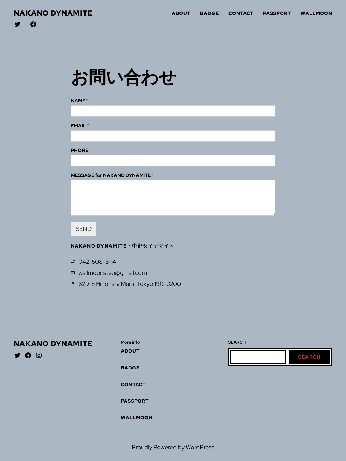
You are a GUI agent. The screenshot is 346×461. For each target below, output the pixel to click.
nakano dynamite (53, 13)
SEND (84, 229)
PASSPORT (277, 13)
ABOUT (181, 13)
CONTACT (241, 13)
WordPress (200, 447)
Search (309, 357)
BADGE (209, 13)
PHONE (79, 151)
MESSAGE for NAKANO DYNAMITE (112, 175)
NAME (79, 101)
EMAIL (80, 126)
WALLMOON (316, 13)
